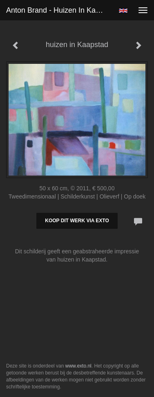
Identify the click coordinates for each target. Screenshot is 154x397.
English (123, 10)
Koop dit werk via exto (77, 220)
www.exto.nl (78, 366)
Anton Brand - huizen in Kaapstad (59, 10)
